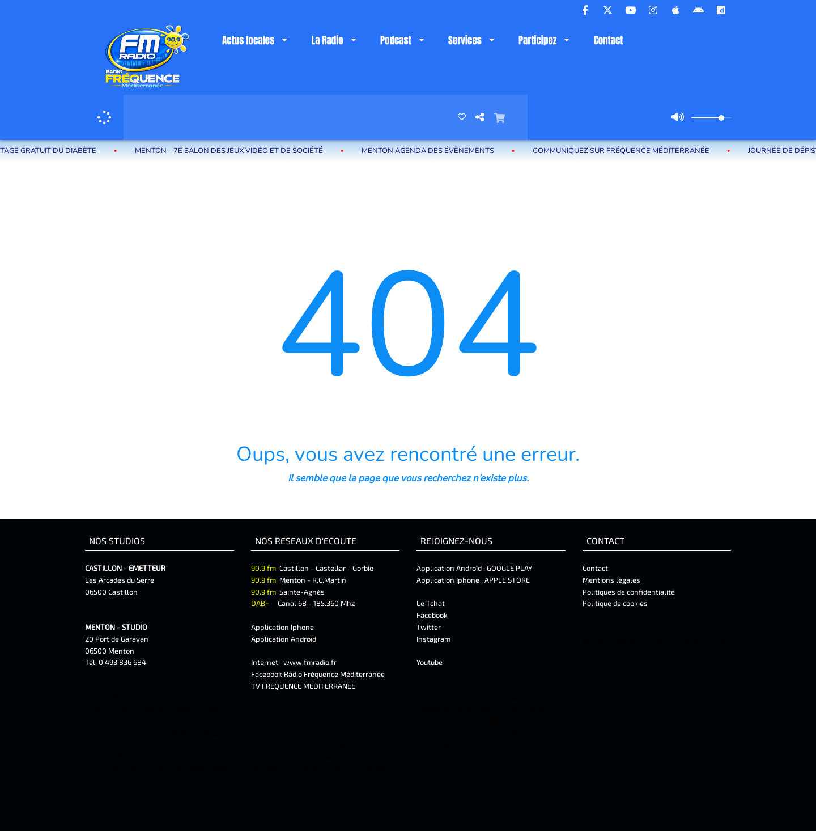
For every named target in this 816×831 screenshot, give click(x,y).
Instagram (433, 638)
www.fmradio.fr (310, 662)
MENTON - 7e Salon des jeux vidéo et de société (238, 151)
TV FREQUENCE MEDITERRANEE (303, 685)
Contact (608, 40)
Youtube (429, 662)
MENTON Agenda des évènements (437, 151)
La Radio (327, 40)
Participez (537, 40)
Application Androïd (283, 638)
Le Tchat (430, 603)
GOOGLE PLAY (508, 568)
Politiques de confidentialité (629, 591)
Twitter (428, 626)
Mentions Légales (609, 641)
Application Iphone (283, 626)
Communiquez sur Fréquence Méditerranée (630, 151)
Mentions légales (611, 579)
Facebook (432, 615)
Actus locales (248, 40)
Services (465, 40)
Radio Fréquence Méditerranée (334, 674)
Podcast (395, 40)
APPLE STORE (507, 579)
